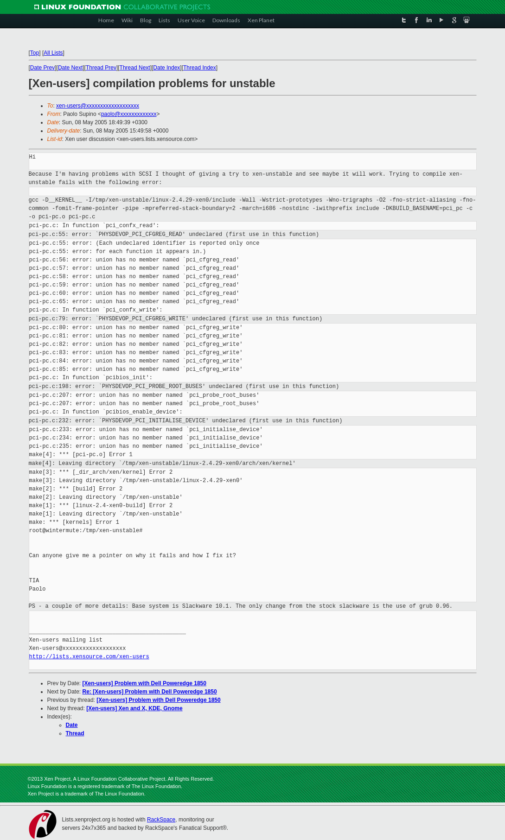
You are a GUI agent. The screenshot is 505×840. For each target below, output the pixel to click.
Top (34, 53)
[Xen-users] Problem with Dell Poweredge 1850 (144, 683)
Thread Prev (101, 67)
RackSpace (161, 819)
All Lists (53, 53)
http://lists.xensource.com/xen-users (89, 657)
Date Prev (42, 67)
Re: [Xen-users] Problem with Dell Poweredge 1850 (150, 691)
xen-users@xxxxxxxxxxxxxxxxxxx (97, 105)
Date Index (166, 67)
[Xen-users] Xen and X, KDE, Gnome (134, 708)
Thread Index (199, 67)
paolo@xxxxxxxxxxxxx (129, 114)
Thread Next (135, 67)
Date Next (70, 67)
